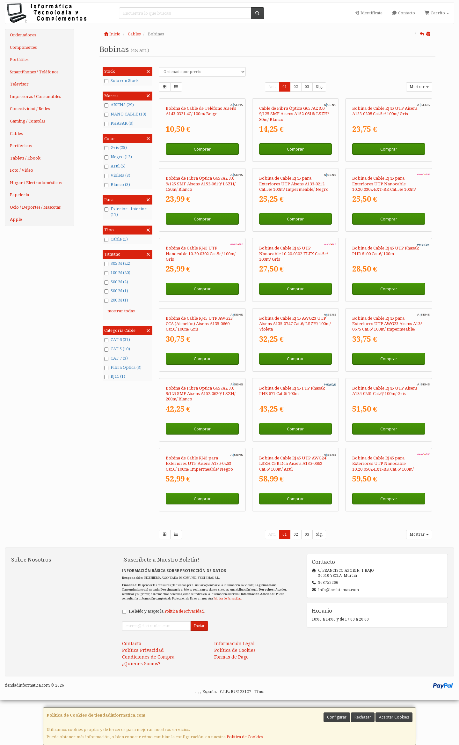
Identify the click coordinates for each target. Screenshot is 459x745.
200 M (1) (116, 300)
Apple (16, 219)
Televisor (19, 84)
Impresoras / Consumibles (35, 96)
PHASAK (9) (119, 123)
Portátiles (19, 59)
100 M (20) (117, 272)
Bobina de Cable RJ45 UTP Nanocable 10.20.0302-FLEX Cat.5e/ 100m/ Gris (293, 254)
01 (284, 87)
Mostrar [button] (419, 87)
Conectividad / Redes (30, 108)
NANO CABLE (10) (125, 114)
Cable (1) (116, 239)
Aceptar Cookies (394, 717)
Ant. (272, 87)
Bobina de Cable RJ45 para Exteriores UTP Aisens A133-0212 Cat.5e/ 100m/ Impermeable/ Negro (294, 184)
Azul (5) (115, 166)
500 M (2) (116, 282)
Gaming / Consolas (27, 121)
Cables (16, 133)
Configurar (336, 717)
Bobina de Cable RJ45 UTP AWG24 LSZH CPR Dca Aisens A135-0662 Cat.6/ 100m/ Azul (292, 464)
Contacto (403, 13)
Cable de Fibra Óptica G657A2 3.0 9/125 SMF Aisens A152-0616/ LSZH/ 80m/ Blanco (294, 114)
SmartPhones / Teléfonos (34, 72)
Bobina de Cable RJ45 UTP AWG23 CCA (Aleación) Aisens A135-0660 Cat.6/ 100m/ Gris (199, 324)
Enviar (199, 626)
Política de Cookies (245, 736)
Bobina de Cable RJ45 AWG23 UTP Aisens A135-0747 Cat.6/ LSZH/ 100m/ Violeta (295, 324)
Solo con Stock (121, 80)
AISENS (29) (119, 105)
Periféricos (21, 145)
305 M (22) (117, 263)
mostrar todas (121, 311)
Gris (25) (115, 147)
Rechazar (362, 717)
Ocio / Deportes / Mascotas (35, 207)
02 (296, 87)
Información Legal (234, 643)
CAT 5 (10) (117, 349)
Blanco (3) (117, 184)
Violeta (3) (117, 175)
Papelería (19, 194)
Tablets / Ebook (25, 158)
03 (307, 87)
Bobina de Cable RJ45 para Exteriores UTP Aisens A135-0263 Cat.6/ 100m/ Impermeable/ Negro (199, 464)
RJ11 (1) (114, 376)
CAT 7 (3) (116, 358)
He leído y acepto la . (167, 611)
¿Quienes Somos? (141, 663)
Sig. (319, 87)
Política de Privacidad (228, 598)
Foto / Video (21, 170)
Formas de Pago (231, 656)
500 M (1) (116, 291)
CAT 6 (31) (117, 339)
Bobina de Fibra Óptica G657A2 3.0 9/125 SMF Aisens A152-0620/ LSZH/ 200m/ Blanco (201, 394)
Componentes (23, 47)
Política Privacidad (143, 650)
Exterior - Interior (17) (125, 211)
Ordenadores (23, 35)
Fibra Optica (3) (123, 367)
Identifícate (368, 13)
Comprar (202, 149)
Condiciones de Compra (148, 656)
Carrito (437, 13)
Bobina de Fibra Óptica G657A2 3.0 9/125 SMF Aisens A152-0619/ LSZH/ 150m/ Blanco (201, 184)
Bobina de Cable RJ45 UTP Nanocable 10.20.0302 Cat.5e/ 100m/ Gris (201, 254)
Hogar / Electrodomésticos (36, 182)
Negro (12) (118, 157)
